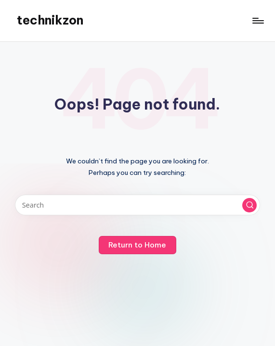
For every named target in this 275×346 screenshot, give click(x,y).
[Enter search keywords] (137, 205)
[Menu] (257, 21)
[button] (249, 205)
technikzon (50, 20)
